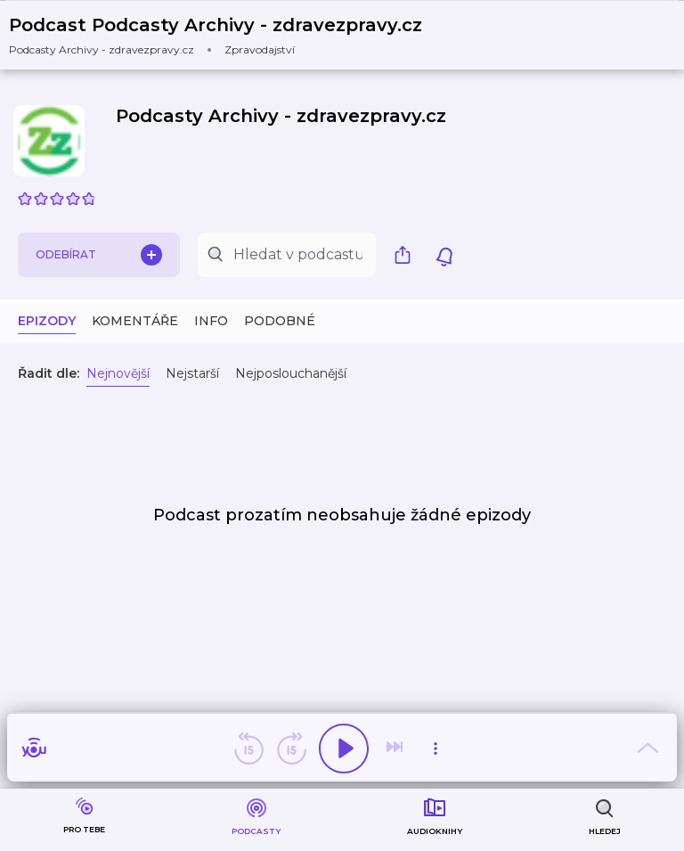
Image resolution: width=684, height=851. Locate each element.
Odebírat (99, 255)
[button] (226, 35)
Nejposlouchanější (290, 373)
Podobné (279, 321)
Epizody (47, 321)
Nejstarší (192, 373)
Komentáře (135, 321)
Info (211, 321)
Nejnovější (118, 373)
